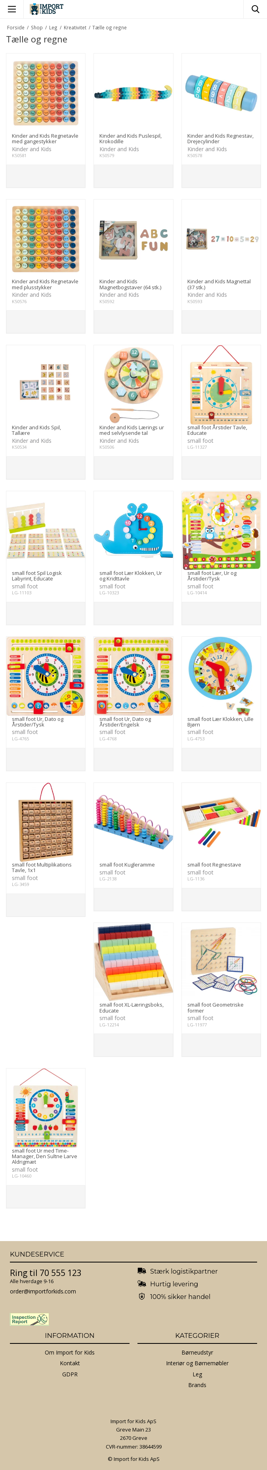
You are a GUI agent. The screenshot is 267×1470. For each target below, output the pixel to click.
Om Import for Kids (70, 1352)
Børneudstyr (197, 1352)
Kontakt (70, 1363)
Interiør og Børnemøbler (197, 1363)
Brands (197, 1385)
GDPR (70, 1374)
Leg (197, 1374)
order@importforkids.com (43, 1291)
